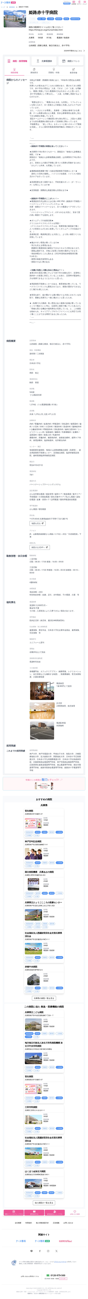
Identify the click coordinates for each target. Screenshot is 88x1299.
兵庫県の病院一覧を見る (44, 998)
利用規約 (28, 1223)
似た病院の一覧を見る (44, 1202)
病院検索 (12, 7)
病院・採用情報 (17, 61)
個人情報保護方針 (42, 1223)
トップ (3, 7)
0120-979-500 (58, 1275)
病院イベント (71, 61)
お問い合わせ (68, 1223)
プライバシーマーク (60, 1262)
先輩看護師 (44, 61)
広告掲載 (56, 1223)
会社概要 (18, 1223)
